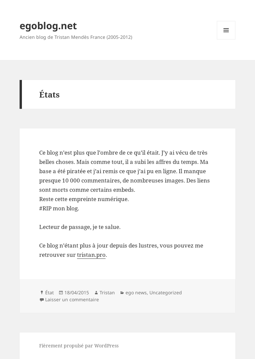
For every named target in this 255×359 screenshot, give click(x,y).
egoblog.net (48, 25)
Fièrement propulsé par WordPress (79, 345)
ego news (136, 292)
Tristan (107, 292)
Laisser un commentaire (72, 299)
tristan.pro (91, 254)
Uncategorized (165, 292)
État (49, 292)
